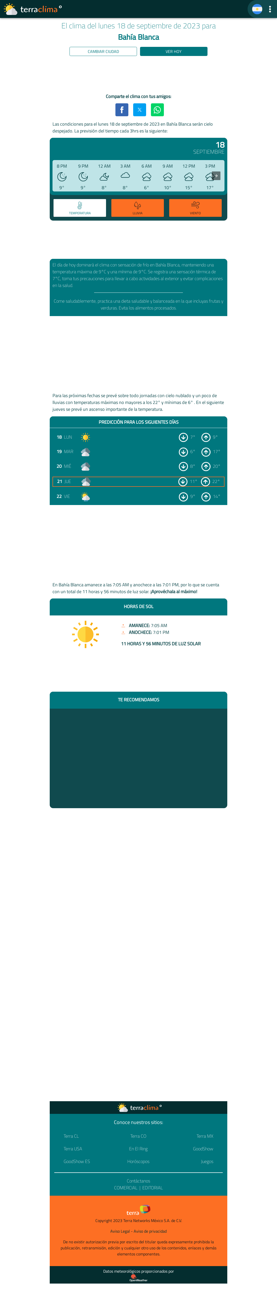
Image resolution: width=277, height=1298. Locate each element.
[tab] (80, 208)
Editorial (152, 1187)
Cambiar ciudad (103, 51)
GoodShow (203, 1148)
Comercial (125, 1187)
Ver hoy (174, 51)
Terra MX (205, 1136)
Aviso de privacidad (150, 1231)
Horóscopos (138, 1161)
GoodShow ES (77, 1161)
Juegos (207, 1161)
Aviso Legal (120, 1231)
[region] (138, 75)
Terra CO (138, 1136)
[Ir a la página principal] (33, 9)
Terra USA (73, 1148)
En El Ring (138, 1148)
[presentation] (216, 175)
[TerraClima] (257, 9)
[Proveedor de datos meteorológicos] (138, 1278)
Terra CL (71, 1136)
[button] (270, 9)
